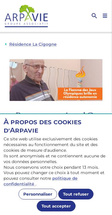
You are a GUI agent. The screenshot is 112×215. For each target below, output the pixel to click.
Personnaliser (37, 194)
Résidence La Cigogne (33, 44)
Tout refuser (76, 194)
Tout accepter (56, 206)
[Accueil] (30, 16)
